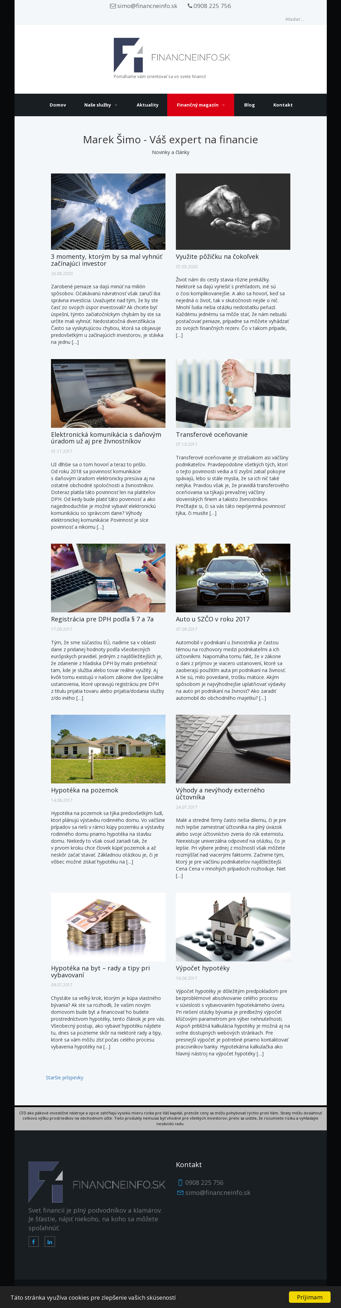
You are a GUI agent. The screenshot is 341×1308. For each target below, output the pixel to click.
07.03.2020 (186, 266)
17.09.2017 (62, 629)
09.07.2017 (62, 984)
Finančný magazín (198, 105)
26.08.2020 (62, 273)
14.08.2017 (62, 800)
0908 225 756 (209, 6)
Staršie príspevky (64, 1077)
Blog (249, 105)
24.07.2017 (186, 807)
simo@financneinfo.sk (143, 6)
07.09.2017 (186, 629)
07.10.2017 (186, 444)
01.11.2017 (62, 451)
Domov (58, 105)
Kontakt (283, 105)
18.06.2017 (186, 978)
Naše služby (97, 105)
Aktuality (148, 105)
